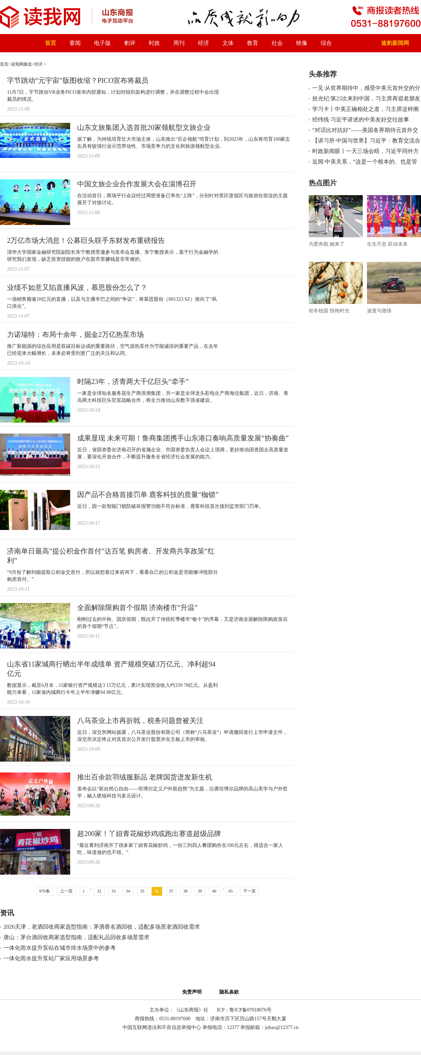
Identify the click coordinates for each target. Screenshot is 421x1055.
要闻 (75, 43)
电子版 (102, 43)
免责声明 (193, 992)
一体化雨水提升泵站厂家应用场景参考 (51, 958)
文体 (228, 43)
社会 (277, 43)
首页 (50, 43)
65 (231, 891)
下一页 (249, 891)
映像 (301, 43)
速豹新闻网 (395, 43)
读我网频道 (21, 64)
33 (114, 891)
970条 (44, 891)
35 (142, 891)
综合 (326, 43)
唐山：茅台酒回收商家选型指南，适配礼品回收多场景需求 (76, 937)
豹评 (129, 43)
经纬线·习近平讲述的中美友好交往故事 (360, 119)
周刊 (179, 43)
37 (171, 891)
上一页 (66, 891)
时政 (154, 43)
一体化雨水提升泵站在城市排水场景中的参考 (60, 948)
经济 (203, 43)
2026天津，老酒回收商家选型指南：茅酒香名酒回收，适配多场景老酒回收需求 (102, 927)
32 (99, 891)
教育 (252, 43)
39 (200, 891)
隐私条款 (229, 992)
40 (214, 891)
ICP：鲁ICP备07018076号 (244, 1010)
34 (128, 891)
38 (185, 891)
